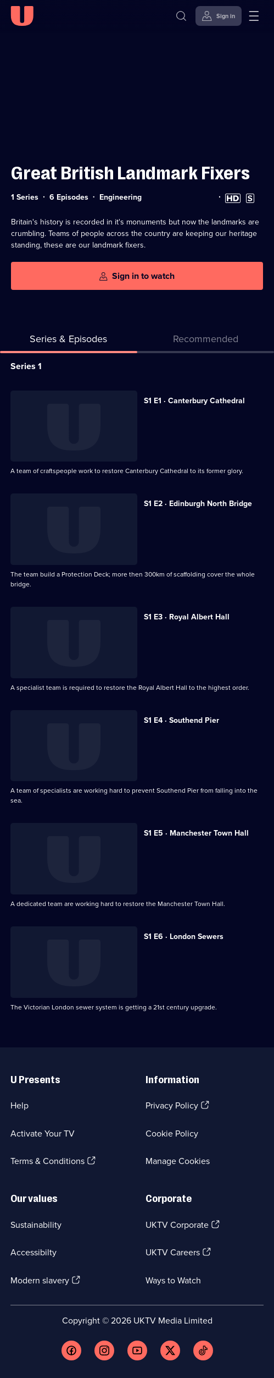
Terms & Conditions (47, 1161)
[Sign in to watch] (137, 276)
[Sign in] (218, 16)
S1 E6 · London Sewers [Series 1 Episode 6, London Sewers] (183, 936)
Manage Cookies (178, 1161)
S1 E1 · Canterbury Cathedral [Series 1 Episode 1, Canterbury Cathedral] (194, 401)
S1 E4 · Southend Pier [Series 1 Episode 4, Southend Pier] (181, 720)
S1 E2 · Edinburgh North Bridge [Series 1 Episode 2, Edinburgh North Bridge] (198, 503)
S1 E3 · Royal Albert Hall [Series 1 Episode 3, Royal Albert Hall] (187, 617)
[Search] (181, 16)
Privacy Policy (172, 1105)
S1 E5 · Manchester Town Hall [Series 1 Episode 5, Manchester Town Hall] (196, 833)
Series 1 (26, 366)
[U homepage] (21, 16)
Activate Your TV (42, 1133)
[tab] (206, 341)
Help (19, 1105)
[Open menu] (254, 16)
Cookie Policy (172, 1133)
